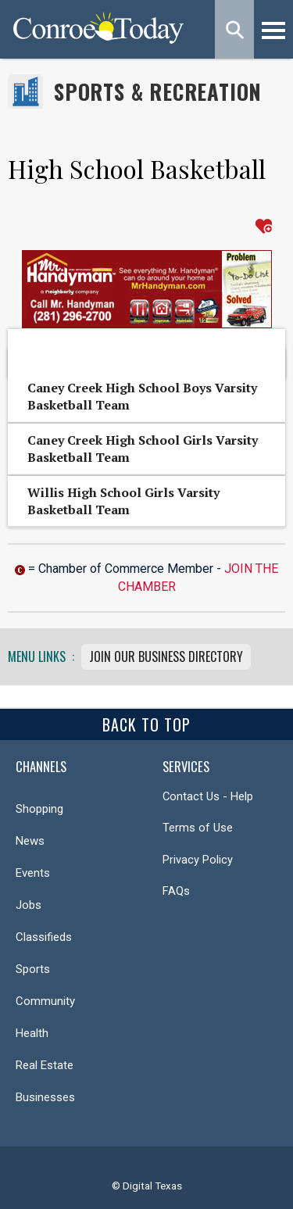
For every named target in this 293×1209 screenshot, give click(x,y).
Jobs (28, 905)
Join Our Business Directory (166, 656)
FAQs (176, 891)
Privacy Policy (198, 860)
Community (45, 1001)
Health (32, 1033)
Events (33, 873)
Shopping (39, 809)
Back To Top (146, 724)
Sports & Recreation (158, 92)
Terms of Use (198, 828)
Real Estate (44, 1065)
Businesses (45, 1097)
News (30, 841)
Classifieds (44, 937)
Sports (33, 969)
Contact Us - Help (208, 796)
